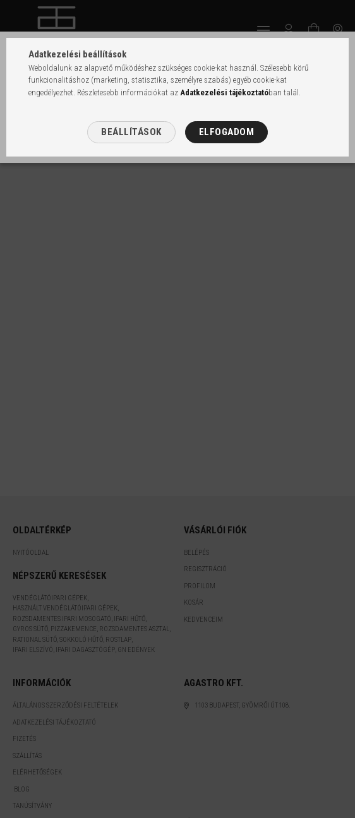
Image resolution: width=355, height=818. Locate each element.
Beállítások (131, 132)
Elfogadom (227, 132)
